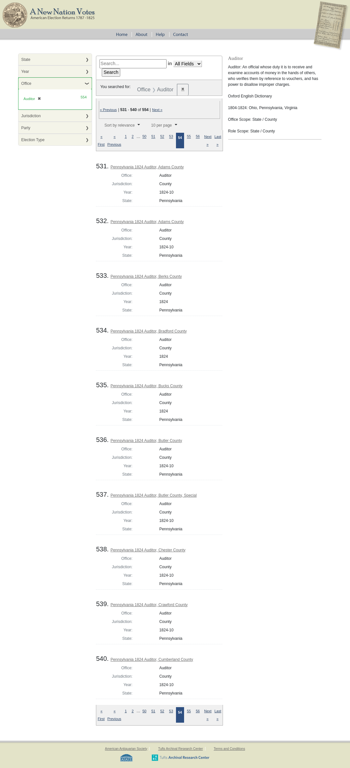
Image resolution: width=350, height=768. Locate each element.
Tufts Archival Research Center (180, 749)
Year (25, 71)
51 (153, 137)
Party (25, 128)
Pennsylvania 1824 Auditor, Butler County (146, 440)
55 (189, 137)
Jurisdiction (31, 116)
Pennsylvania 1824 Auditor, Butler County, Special (154, 495)
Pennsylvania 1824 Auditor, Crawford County (149, 605)
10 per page (161, 125)
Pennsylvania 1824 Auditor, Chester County (148, 550)
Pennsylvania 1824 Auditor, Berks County (146, 276)
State (25, 59)
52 (162, 137)
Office (26, 83)
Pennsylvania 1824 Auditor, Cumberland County (152, 659)
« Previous (108, 110)
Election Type (33, 140)
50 (144, 137)
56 (198, 137)
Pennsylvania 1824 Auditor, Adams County (147, 167)
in (170, 63)
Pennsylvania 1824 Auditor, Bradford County (149, 331)
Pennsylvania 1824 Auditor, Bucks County (146, 386)
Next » (157, 110)
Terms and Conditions (229, 749)
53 (171, 137)
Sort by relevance (119, 125)
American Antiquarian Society (126, 749)
